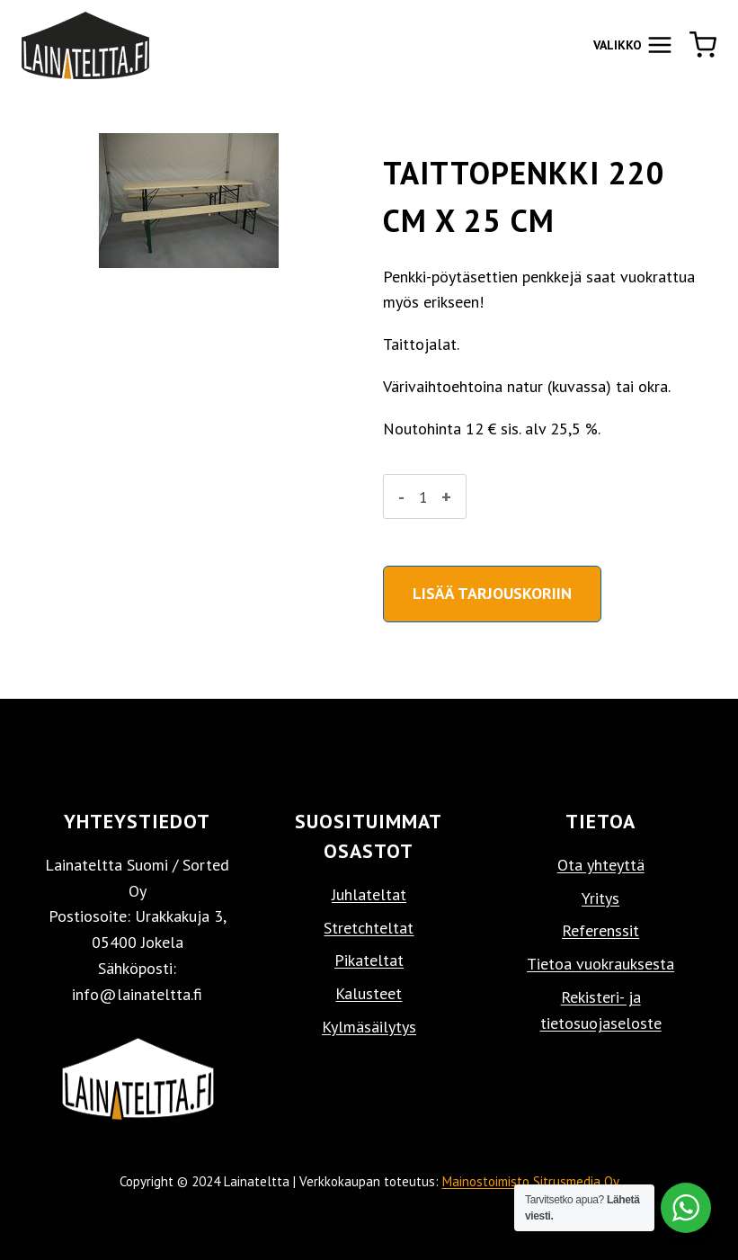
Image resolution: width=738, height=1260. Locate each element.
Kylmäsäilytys (369, 1026)
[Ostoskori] (702, 44)
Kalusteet (368, 993)
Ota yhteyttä (601, 864)
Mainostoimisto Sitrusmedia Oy (530, 1181)
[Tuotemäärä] (423, 496)
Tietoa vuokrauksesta (600, 963)
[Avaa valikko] (632, 44)
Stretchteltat (368, 927)
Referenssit (600, 930)
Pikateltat (369, 960)
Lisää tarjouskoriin (492, 593)
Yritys (600, 898)
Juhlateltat (369, 894)
